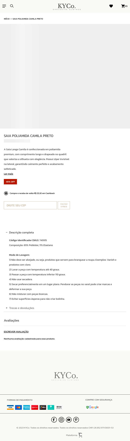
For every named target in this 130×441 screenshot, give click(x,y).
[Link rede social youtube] (69, 420)
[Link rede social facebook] (54, 420)
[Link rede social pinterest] (76, 420)
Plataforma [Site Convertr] (74, 435)
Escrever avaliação (16, 332)
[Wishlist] (111, 6)
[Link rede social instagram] (61, 420)
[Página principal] (66, 6)
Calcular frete (64, 205)
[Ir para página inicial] (7, 18)
